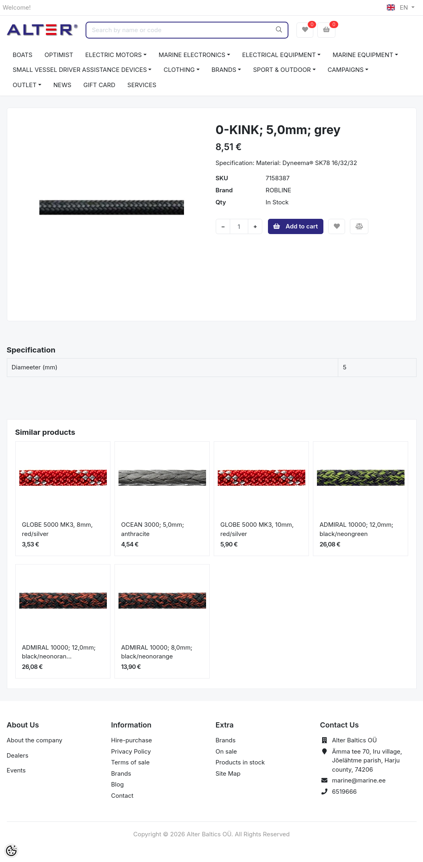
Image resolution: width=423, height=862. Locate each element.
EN (398, 7)
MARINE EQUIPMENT (363, 55)
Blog (117, 784)
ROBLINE (278, 190)
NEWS (62, 85)
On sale (226, 751)
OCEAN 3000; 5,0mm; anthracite (152, 529)
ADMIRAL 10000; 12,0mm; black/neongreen (357, 529)
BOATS (23, 55)
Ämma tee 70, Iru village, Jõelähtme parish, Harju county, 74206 (367, 760)
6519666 (344, 791)
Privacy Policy (131, 751)
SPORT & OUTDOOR (282, 69)
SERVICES (141, 85)
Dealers (18, 755)
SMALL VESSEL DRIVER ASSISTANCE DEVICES (80, 69)
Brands (121, 773)
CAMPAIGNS (346, 69)
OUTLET (25, 85)
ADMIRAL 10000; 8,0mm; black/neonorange (156, 652)
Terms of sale (130, 762)
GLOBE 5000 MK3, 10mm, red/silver (257, 529)
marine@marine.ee (359, 780)
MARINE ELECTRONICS (192, 55)
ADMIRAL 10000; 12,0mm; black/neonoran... (59, 652)
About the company (35, 740)
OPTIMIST (59, 55)
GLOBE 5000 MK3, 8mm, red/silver (57, 529)
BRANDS (224, 69)
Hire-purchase (131, 740)
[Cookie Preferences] (11, 851)
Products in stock (240, 762)
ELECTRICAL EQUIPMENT (279, 55)
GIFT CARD (99, 85)
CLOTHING (178, 69)
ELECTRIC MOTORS (113, 55)
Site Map (228, 773)
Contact (122, 795)
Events (16, 770)
